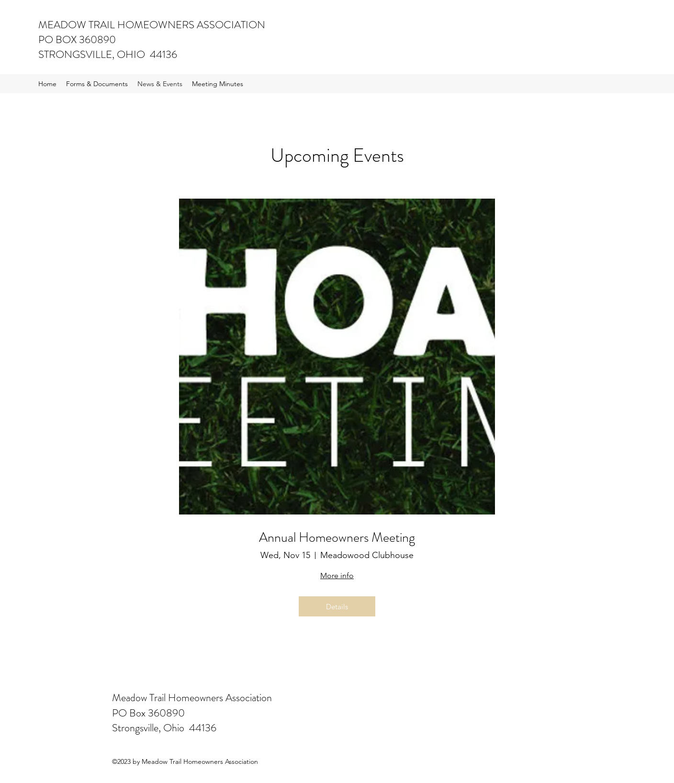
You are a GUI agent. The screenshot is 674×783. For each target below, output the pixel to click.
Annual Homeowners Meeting (337, 538)
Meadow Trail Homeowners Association (192, 697)
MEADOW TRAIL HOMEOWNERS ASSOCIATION (151, 24)
